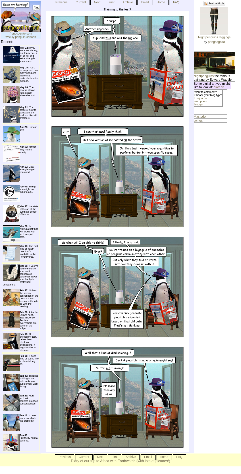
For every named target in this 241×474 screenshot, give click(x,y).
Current (81, 2)
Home (161, 2)
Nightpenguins (204, 76)
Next (97, 2)
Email (145, 2)
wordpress (200, 101)
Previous (61, 2)
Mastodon (200, 116)
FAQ (176, 2)
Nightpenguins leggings (214, 37)
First (111, 2)
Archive (128, 2)
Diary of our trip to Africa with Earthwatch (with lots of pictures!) (120, 461)
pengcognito (216, 42)
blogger (198, 104)
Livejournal (200, 98)
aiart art (219, 87)
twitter (198, 120)
